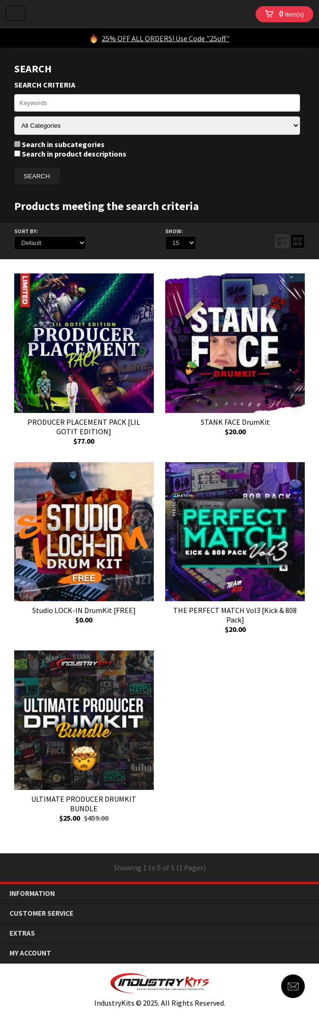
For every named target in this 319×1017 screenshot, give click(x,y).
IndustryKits (140, 14)
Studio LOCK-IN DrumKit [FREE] (84, 610)
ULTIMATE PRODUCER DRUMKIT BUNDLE (83, 803)
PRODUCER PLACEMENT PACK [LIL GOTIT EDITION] (83, 426)
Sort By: (26, 231)
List (282, 241)
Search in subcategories (59, 144)
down (305, 894)
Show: (174, 231)
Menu (16, 13)
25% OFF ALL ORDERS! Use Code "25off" (166, 38)
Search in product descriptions (70, 153)
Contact (293, 986)
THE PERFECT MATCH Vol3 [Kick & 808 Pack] (235, 614)
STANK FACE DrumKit (235, 422)
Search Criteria (44, 84)
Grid (298, 241)
